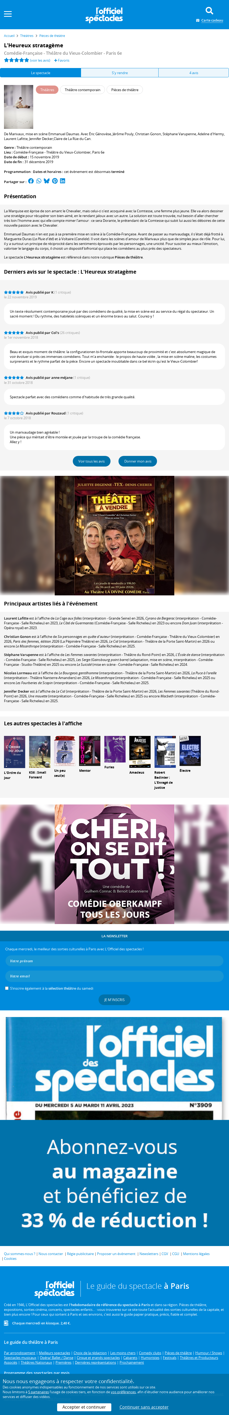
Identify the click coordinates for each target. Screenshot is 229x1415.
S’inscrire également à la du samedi (51, 988)
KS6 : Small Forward (37, 775)
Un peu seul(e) (60, 773)
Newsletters (148, 1253)
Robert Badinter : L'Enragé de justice (163, 780)
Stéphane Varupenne (21, 654)
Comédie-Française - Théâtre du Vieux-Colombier (52, 152)
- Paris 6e (63, 53)
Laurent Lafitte (16, 618)
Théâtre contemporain (34, 147)
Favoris (61, 60)
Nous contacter (51, 1253)
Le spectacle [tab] (40, 72)
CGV (165, 1253)
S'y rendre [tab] (120, 72)
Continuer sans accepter (144, 1407)
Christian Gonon (17, 636)
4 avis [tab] (193, 72)
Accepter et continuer (84, 1407)
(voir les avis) (40, 60)
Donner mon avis (137, 461)
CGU (175, 1253)
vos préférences (123, 1391)
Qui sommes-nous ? (19, 1253)
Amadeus (136, 772)
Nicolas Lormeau (18, 673)
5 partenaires (38, 1391)
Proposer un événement (116, 1253)
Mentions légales (196, 1253)
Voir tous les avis (91, 461)
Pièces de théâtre (129, 257)
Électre (185, 770)
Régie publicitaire (80, 1253)
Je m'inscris (114, 999)
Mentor (85, 770)
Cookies (10, 1258)
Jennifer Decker (16, 691)
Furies (109, 767)
